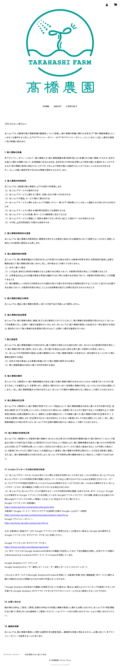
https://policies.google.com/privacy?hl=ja (26, 523)
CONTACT (71, 106)
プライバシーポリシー (11, 654)
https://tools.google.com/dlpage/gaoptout (27, 547)
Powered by (60, 665)
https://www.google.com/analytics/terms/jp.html (29, 507)
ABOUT (58, 106)
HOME (46, 106)
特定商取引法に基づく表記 (35, 654)
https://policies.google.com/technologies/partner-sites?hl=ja (36, 515)
